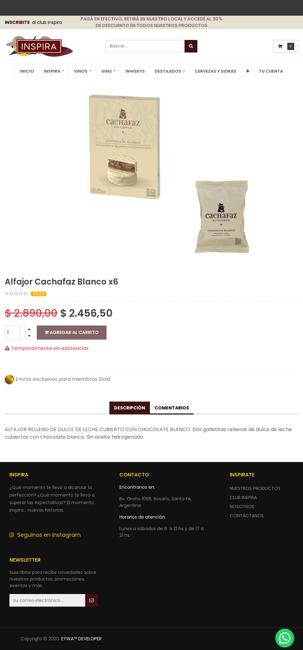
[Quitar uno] (29, 336)
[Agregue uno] (29, 329)
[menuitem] (27, 72)
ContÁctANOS (247, 516)
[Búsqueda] (191, 46)
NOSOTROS (242, 506)
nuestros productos (255, 488)
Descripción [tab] (129, 408)
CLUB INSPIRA (243, 497)
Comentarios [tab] (172, 408)
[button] (247, 71)
